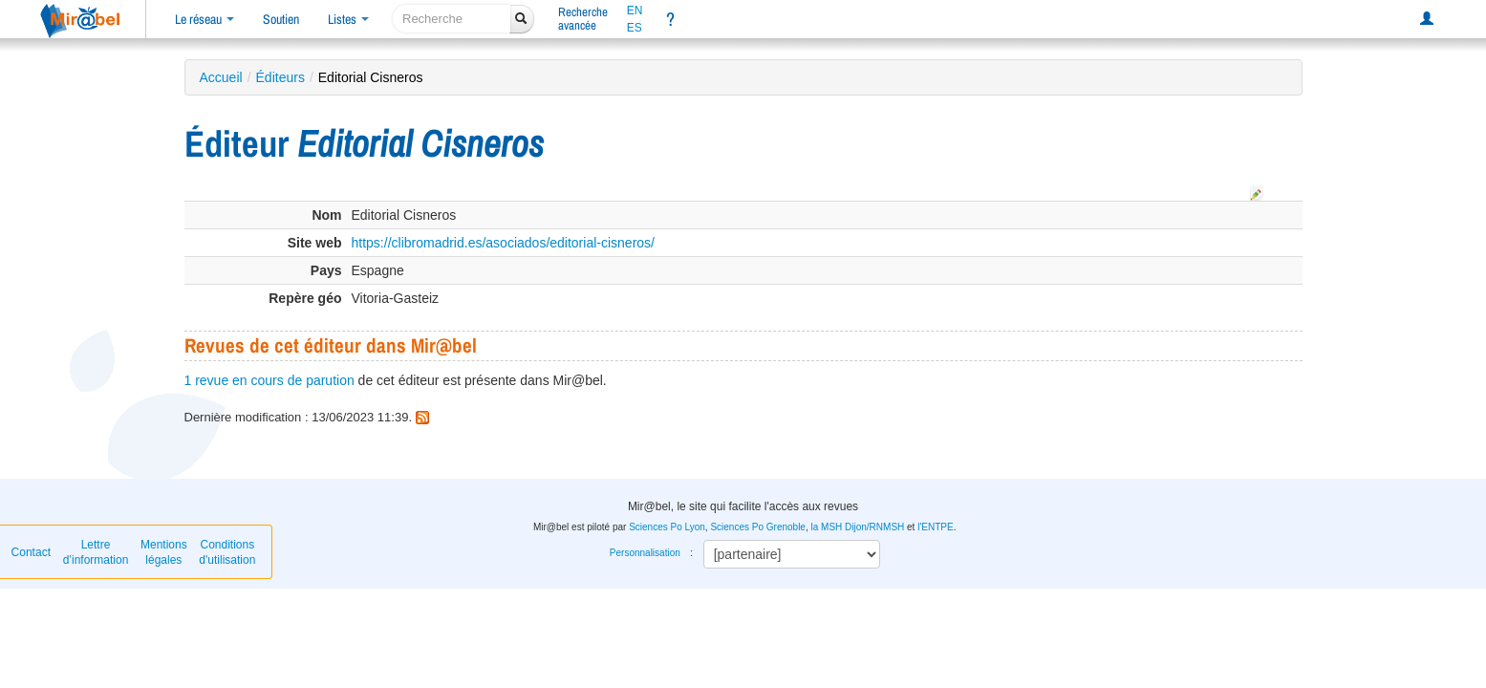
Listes (348, 19)
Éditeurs (280, 77)
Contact (31, 552)
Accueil (221, 77)
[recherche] (451, 18)
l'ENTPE (935, 527)
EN (635, 10)
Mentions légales (163, 552)
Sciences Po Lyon (667, 527)
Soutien (281, 19)
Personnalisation (645, 553)
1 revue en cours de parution (269, 380)
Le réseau (204, 19)
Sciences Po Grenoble (758, 527)
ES (634, 27)
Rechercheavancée (583, 18)
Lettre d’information (96, 552)
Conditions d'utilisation (227, 552)
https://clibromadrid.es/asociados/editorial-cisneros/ (503, 242)
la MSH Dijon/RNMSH (857, 527)
